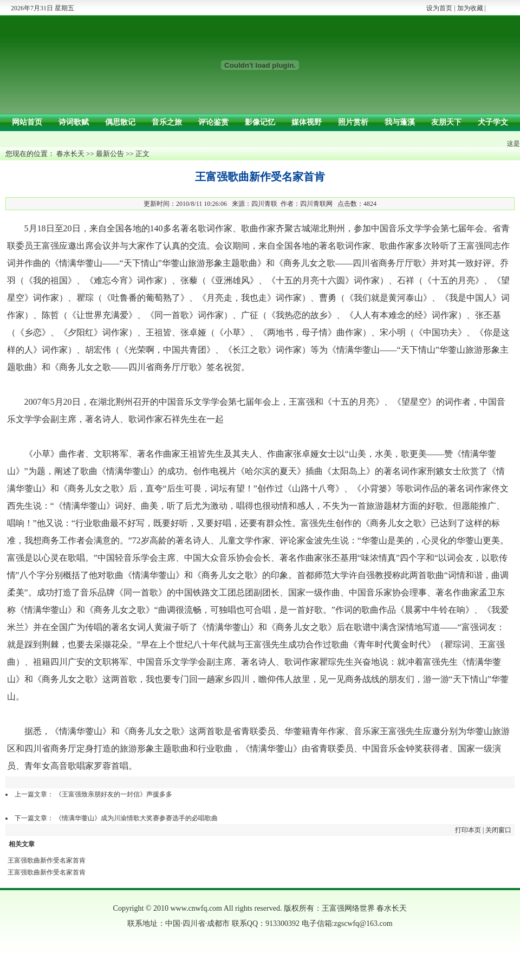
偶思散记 (120, 122)
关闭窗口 (498, 830)
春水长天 (70, 154)
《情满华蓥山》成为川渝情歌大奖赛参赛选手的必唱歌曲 (136, 818)
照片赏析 (353, 122)
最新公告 (110, 154)
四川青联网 (316, 204)
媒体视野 (306, 122)
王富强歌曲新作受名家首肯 (47, 860)
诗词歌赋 (73, 122)
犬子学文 (493, 122)
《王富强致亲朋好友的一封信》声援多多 (113, 794)
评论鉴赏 (213, 122)
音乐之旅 (167, 122)
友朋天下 (446, 122)
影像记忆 (260, 122)
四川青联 (264, 204)
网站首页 (27, 122)
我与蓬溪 (400, 122)
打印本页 (468, 830)
